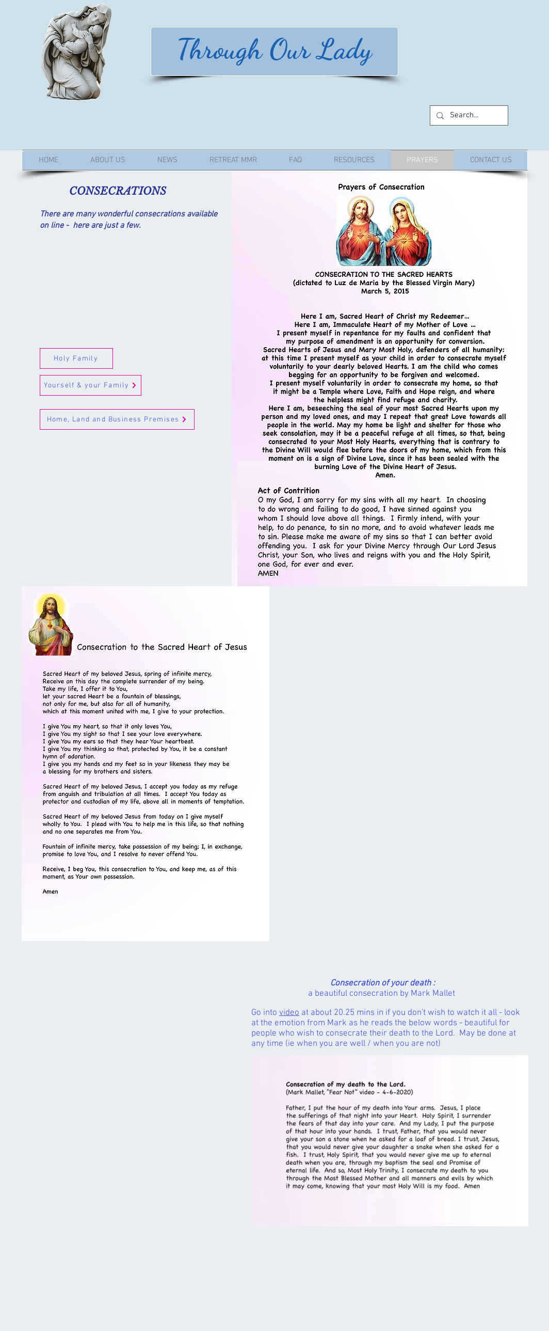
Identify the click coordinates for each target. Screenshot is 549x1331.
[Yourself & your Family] (90, 385)
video (289, 1013)
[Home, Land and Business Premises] (117, 419)
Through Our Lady (274, 49)
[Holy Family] (76, 358)
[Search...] (468, 115)
